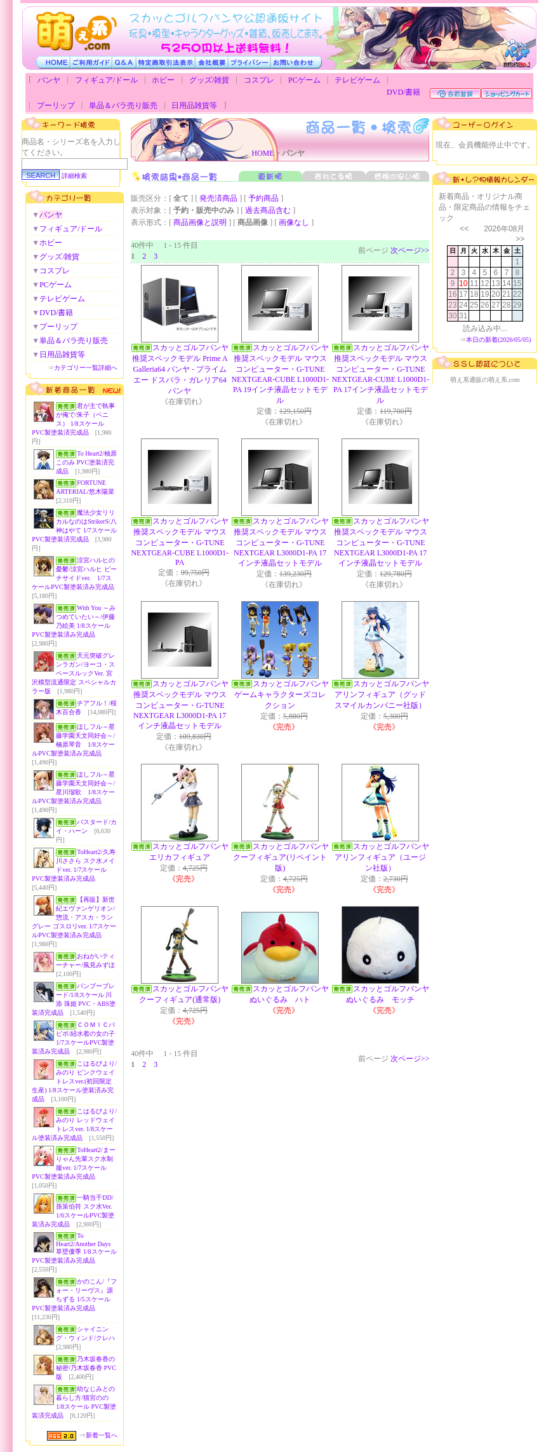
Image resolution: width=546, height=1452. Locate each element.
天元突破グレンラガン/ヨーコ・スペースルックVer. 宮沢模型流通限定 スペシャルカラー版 (74, 673)
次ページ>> (410, 250)
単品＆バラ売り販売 (123, 105)
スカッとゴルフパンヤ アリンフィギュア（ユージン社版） (386, 857)
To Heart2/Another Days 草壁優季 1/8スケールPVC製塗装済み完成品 (74, 1248)
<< (464, 228)
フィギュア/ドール (106, 80)
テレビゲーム (357, 80)
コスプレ (259, 80)
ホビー (163, 80)
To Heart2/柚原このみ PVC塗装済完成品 (86, 462)
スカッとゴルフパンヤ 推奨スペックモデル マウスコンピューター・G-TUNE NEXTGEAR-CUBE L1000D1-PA (183, 542)
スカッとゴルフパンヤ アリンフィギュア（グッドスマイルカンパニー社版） (386, 694)
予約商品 (263, 198)
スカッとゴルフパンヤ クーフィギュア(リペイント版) (284, 857)
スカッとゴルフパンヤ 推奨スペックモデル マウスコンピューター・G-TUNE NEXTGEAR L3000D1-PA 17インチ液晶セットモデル (285, 542)
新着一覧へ (101, 1435)
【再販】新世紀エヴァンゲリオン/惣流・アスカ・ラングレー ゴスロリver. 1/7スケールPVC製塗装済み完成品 (74, 917)
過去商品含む (268, 210)
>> (520, 238)
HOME (262, 153)
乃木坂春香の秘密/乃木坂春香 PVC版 (86, 1367)
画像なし (294, 222)
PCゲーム (304, 80)
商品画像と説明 (200, 222)
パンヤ (48, 80)
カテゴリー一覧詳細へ (85, 367)
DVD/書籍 (403, 92)
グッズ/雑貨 (209, 80)
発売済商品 (218, 198)
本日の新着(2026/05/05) (498, 339)
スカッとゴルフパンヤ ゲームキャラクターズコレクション (285, 694)
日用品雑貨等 (194, 105)
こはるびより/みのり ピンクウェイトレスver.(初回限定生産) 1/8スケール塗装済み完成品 (74, 1081)
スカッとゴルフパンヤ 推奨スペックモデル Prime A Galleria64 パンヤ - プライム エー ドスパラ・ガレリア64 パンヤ (184, 369)
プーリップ (56, 105)
